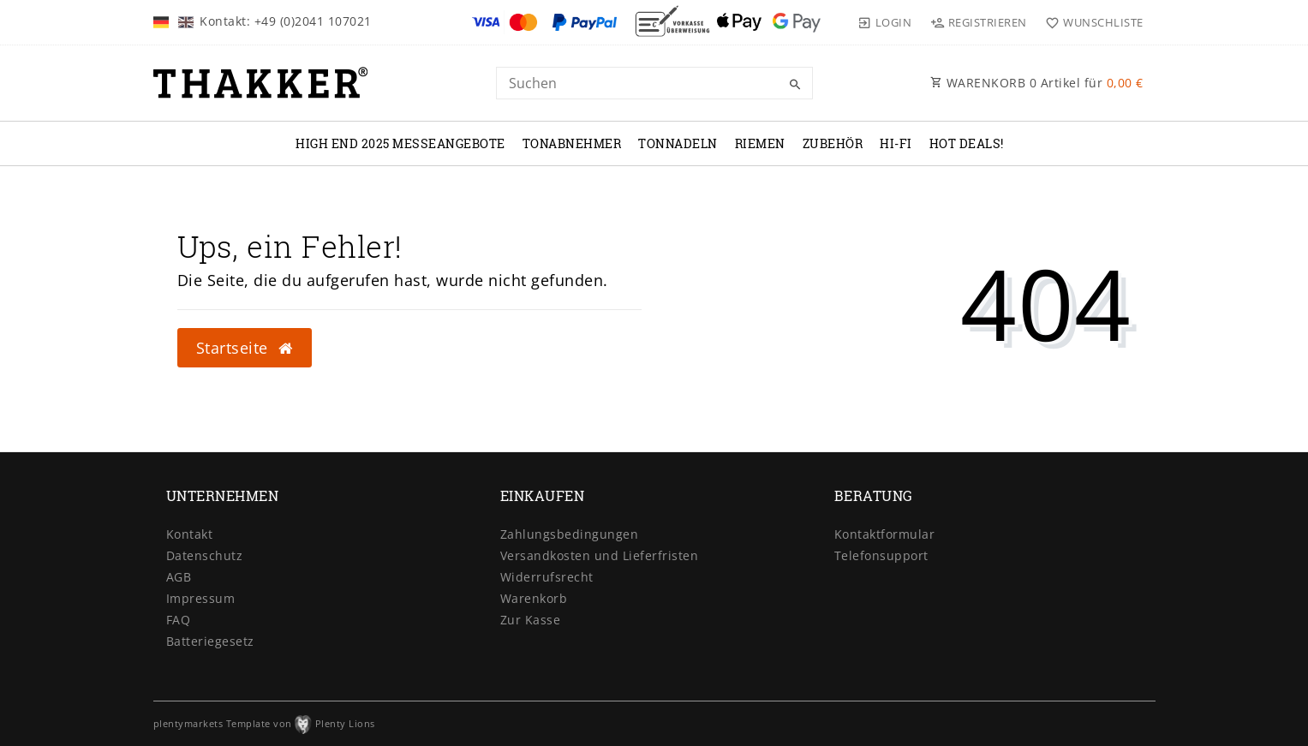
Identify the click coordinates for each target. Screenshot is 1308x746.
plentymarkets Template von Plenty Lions (264, 723)
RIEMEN (760, 143)
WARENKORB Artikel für (1037, 83)
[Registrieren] (978, 22)
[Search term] (654, 83)
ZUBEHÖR (833, 143)
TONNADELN (678, 143)
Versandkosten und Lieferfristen (599, 555)
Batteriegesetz (210, 641)
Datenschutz (204, 555)
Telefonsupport (881, 555)
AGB (179, 577)
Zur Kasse (530, 620)
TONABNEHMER (572, 143)
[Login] (885, 22)
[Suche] (795, 85)
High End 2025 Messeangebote (400, 143)
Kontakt (189, 534)
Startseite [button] (244, 347)
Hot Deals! (966, 143)
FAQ (178, 620)
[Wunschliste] (1091, 22)
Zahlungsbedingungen (569, 534)
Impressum (201, 598)
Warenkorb (534, 598)
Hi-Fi (896, 143)
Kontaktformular (884, 534)
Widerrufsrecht (547, 577)
